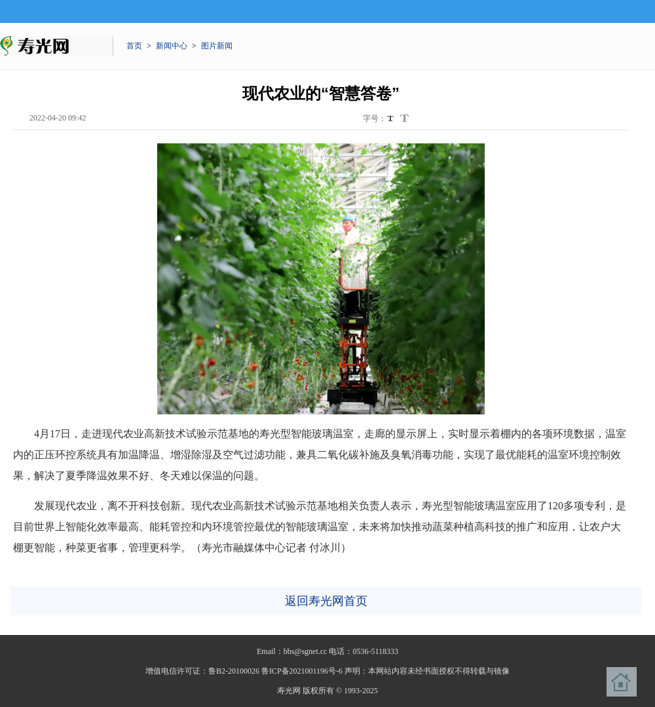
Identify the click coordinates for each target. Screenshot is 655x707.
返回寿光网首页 (326, 600)
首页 (134, 45)
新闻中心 (171, 45)
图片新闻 (217, 45)
